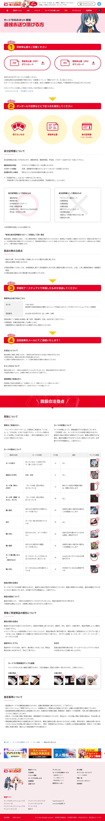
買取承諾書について (58, 780)
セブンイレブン (10, 91)
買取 (65, 10)
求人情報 (79, 770)
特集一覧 (79, 778)
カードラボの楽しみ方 (52, 10)
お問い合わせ (17, 817)
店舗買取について (58, 775)
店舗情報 (89, 10)
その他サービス (26, 91)
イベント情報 (32, 775)
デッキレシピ (76, 10)
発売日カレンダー (57, 783)
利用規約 (79, 784)
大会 (28, 10)
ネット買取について (58, 778)
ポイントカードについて (84, 772)
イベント (37, 10)
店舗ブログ (31, 784)
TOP (7, 742)
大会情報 (31, 772)
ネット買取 (36, 742)
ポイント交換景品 (82, 775)
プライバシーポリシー (83, 781)
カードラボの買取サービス (21, 742)
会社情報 (6, 817)
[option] (15, 753)
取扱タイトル (17, 10)
